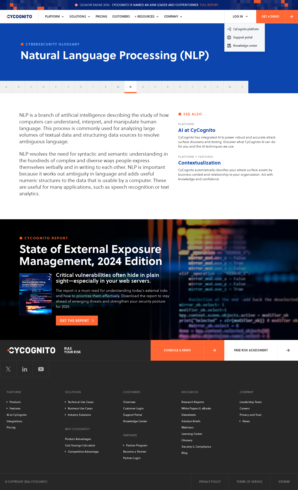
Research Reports (192, 402)
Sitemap (284, 482)
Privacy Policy (210, 482)
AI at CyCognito (196, 130)
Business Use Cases (80, 408)
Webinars (187, 427)
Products (15, 402)
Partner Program (136, 445)
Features (15, 408)
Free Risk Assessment (262, 350)
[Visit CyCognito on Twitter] (8, 369)
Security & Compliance (196, 447)
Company (171, 16)
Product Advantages (78, 439)
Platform (52, 16)
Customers (121, 16)
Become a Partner (134, 451)
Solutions (77, 16)
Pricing (101, 16)
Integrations (14, 421)
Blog (184, 453)
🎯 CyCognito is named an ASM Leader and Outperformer (146, 5)
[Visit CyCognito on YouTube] (41, 369)
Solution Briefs (190, 421)
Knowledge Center (135, 421)
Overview (129, 402)
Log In (238, 16)
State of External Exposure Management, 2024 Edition (90, 255)
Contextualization (199, 162)
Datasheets (188, 415)
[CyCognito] (19, 16)
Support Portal (132, 415)
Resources (146, 16)
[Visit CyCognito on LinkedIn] (24, 369)
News (246, 421)
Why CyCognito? (77, 429)
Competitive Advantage (83, 451)
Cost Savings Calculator (80, 445)
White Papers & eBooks (196, 408)
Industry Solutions (79, 415)
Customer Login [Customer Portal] (133, 408)
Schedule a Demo (190, 350)
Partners (130, 435)
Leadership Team (251, 402)
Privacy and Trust (250, 415)
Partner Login (131, 458)
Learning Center (191, 434)
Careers (244, 408)
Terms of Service (249, 482)
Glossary (186, 440)
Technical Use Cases (81, 402)
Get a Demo (278, 16)
